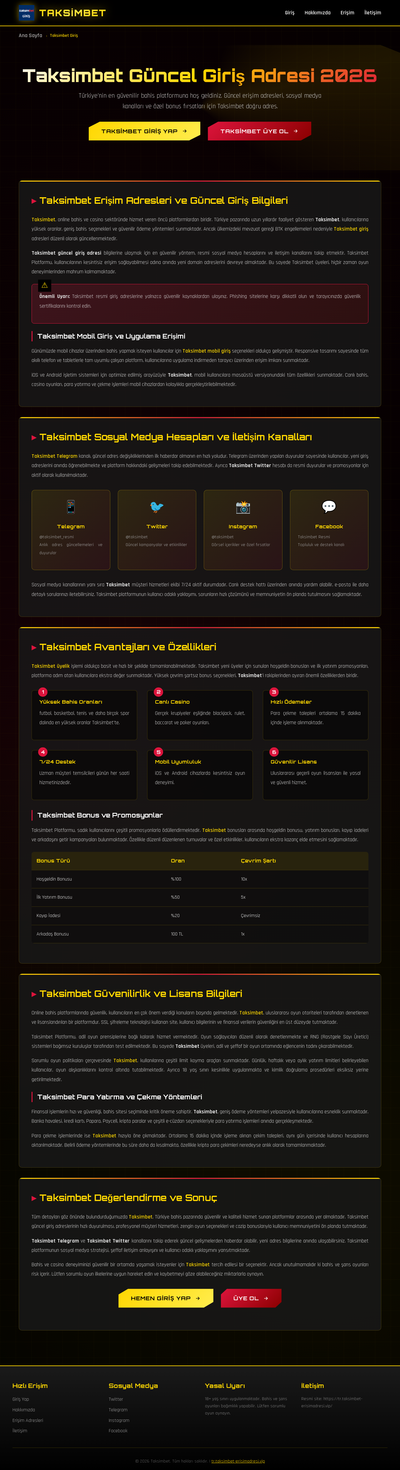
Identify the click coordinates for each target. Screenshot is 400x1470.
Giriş (290, 12)
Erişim (347, 12)
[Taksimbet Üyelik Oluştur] (251, 1298)
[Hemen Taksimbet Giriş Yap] (165, 1298)
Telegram (118, 1410)
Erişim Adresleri (27, 1420)
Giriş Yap (20, 1399)
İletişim (372, 12)
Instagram (119, 1420)
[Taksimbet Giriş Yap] (144, 131)
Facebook (118, 1431)
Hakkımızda (318, 12)
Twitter (116, 1399)
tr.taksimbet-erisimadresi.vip (238, 1461)
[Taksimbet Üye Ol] (259, 131)
